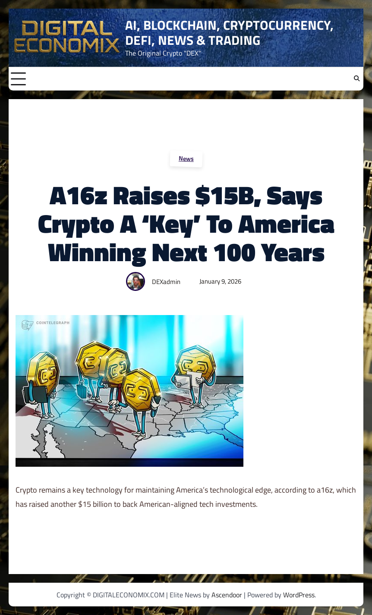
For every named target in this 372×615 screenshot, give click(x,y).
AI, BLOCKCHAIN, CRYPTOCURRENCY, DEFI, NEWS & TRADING (229, 32)
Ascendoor (226, 595)
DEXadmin (166, 282)
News (186, 158)
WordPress (299, 595)
